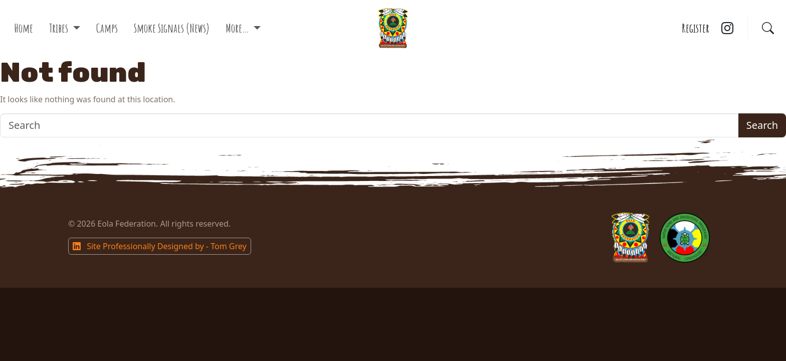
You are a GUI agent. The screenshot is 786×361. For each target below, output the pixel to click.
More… (238, 28)
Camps (107, 28)
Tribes (59, 28)
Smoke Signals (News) (172, 28)
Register (695, 28)
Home (23, 28)
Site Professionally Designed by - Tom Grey (160, 246)
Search (762, 125)
